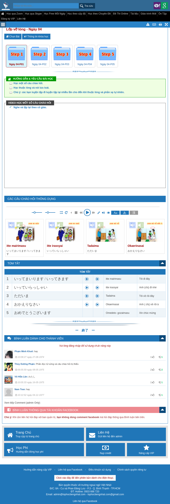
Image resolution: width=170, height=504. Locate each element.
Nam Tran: (20, 389)
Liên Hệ (21, 18)
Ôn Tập (162, 13)
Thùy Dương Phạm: (25, 364)
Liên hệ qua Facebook (70, 469)
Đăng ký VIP (8, 18)
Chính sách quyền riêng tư (131, 469)
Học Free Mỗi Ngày (54, 13)
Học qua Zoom (15, 13)
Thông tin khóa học (36, 36)
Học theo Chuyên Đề (99, 13)
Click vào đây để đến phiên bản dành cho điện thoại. (85, 477)
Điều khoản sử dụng (100, 469)
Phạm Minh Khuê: (24, 351)
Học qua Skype (33, 13)
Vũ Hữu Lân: (21, 376)
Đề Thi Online (120, 13)
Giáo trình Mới (148, 13)
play (87, 279)
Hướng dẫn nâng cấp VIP (38, 469)
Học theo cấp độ (77, 13)
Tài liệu (134, 13)
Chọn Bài (12, 36)
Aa (115, 212)
